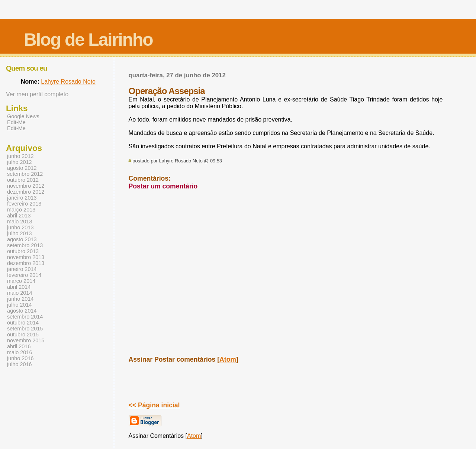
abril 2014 (18, 287)
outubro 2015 (23, 334)
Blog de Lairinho (88, 39)
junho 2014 (20, 299)
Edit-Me (16, 122)
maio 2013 (19, 221)
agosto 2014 (21, 311)
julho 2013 (19, 233)
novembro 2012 (25, 186)
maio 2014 (19, 293)
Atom (227, 359)
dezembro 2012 (25, 192)
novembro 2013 (25, 257)
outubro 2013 (23, 251)
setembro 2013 (25, 245)
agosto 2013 (21, 239)
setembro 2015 (25, 329)
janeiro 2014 (21, 269)
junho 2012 (20, 156)
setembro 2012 (25, 174)
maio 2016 (19, 352)
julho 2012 (19, 162)
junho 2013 (20, 227)
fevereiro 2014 (24, 275)
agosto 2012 (21, 168)
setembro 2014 (25, 317)
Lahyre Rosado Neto (68, 81)
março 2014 (21, 281)
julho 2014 (19, 305)
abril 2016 (18, 346)
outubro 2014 (23, 323)
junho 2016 (20, 358)
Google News (23, 116)
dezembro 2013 (25, 263)
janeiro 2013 (21, 198)
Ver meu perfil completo (37, 94)
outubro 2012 (23, 180)
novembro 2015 (25, 340)
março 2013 (21, 210)
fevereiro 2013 (24, 204)
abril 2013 (18, 216)
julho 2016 (19, 364)
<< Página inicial (154, 405)
